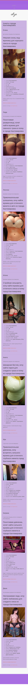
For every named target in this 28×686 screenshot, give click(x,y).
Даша (5, 588)
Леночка (6, 190)
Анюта (5, 357)
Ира (4, 439)
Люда (5, 112)
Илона (5, 275)
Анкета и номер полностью (10, 103)
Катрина (6, 513)
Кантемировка (13, 105)
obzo (14, 14)
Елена (5, 30)
